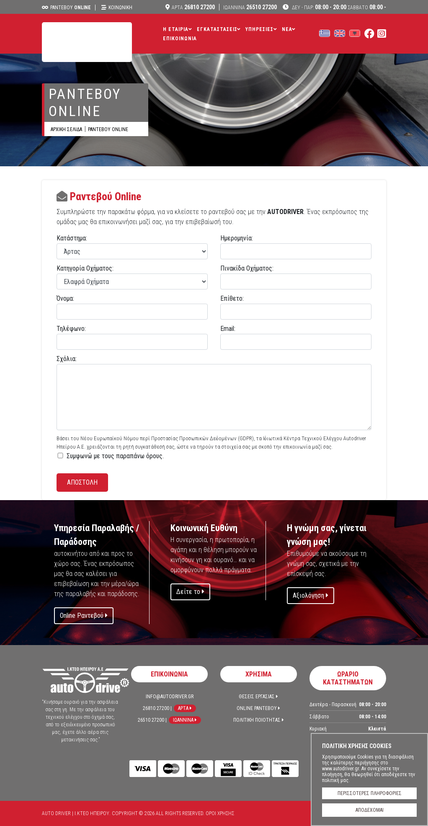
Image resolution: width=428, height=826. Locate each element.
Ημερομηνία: (236, 238)
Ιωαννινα (185, 720)
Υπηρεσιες (259, 29)
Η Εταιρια (175, 29)
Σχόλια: (67, 359)
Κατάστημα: (72, 238)
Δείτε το (190, 592)
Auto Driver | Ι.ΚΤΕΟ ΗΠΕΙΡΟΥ (87, 42)
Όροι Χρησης (220, 813)
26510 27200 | (152, 720)
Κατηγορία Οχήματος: (85, 268)
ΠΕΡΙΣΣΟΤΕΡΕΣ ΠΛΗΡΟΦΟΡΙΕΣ (370, 793)
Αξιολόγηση (310, 595)
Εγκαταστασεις (217, 29)
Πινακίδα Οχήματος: (246, 268)
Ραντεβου (70, 7)
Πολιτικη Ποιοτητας (258, 720)
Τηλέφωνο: (71, 329)
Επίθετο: (232, 298)
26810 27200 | (157, 708)
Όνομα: (65, 298)
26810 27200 (193, 7)
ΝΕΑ (287, 29)
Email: (227, 329)
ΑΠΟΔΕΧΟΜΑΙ (370, 810)
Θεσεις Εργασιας (258, 697)
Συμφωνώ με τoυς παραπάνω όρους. (115, 456)
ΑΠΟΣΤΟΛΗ (82, 482)
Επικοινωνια (180, 38)
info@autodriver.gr (169, 697)
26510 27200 (250, 7)
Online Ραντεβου (258, 708)
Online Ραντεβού (84, 616)
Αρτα (185, 708)
